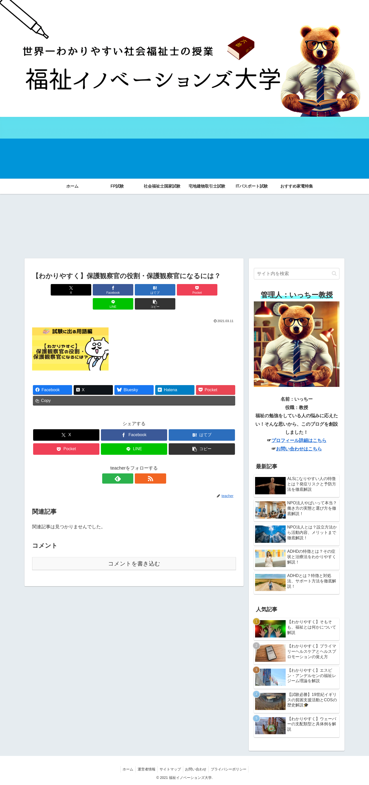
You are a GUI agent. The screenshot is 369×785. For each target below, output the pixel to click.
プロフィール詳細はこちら (298, 440)
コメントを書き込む (134, 549)
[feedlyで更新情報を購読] (128, 464)
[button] (219, 290)
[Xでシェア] (48, 290)
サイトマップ (170, 769)
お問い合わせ (197, 769)
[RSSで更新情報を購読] (140, 464)
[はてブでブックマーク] (117, 290)
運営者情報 (145, 769)
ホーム (125, 769)
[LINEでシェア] (185, 290)
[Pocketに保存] (151, 290)
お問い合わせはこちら (299, 448)
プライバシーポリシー (231, 769)
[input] (296, 273)
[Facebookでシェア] (82, 290)
